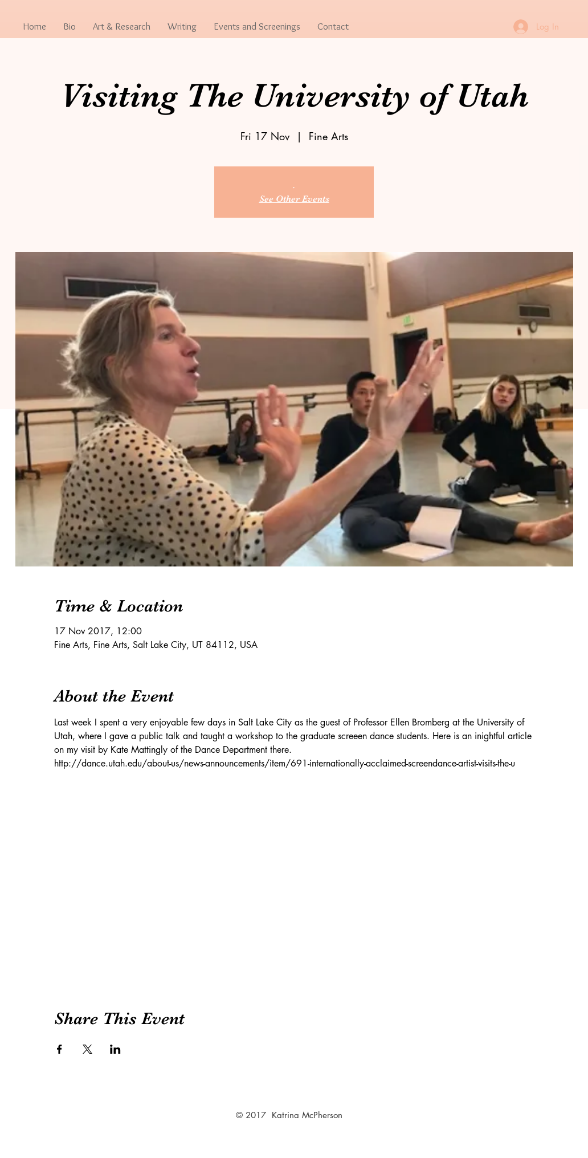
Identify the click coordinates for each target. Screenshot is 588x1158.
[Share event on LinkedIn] (115, 1049)
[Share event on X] (87, 1049)
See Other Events (294, 199)
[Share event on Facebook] (59, 1049)
